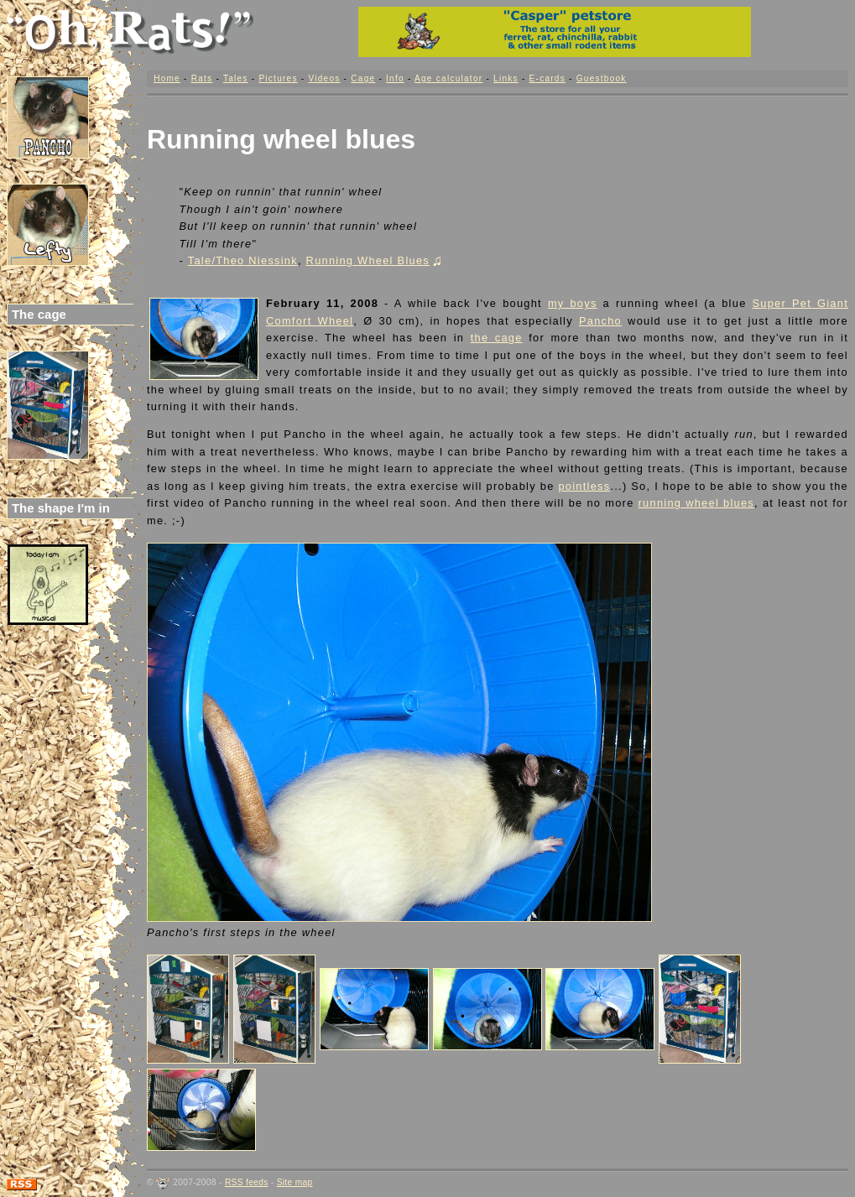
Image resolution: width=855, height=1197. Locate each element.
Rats (202, 78)
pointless (584, 486)
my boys (572, 303)
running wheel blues (697, 503)
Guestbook (601, 78)
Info (395, 78)
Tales (235, 78)
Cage (363, 78)
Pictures (277, 78)
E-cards (547, 78)
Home (167, 78)
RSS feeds (246, 1182)
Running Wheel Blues (373, 260)
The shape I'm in (61, 508)
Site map (295, 1182)
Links (506, 78)
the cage (497, 337)
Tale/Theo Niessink (243, 260)
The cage (39, 314)
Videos (324, 78)
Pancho (600, 321)
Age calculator (448, 78)
